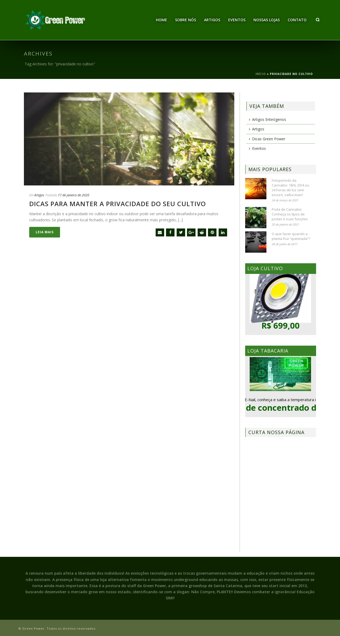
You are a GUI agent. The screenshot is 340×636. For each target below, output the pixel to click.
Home (161, 19)
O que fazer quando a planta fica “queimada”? (291, 236)
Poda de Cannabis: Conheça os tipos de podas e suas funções (290, 214)
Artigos (212, 19)
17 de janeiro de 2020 (73, 195)
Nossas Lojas (266, 19)
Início (261, 74)
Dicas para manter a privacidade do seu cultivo (117, 203)
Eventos (236, 19)
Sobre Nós (185, 19)
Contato (297, 19)
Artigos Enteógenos (267, 119)
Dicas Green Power (267, 138)
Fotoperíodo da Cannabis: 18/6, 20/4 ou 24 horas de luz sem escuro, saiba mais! (290, 187)
